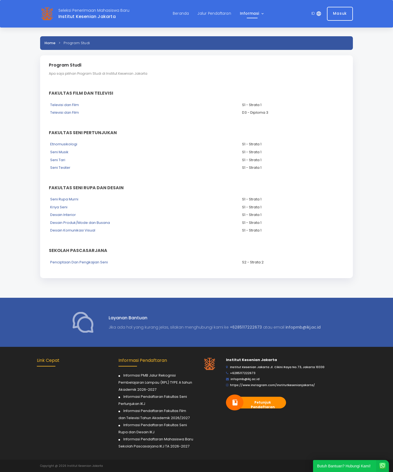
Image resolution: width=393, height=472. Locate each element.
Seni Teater (60, 167)
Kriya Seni (58, 207)
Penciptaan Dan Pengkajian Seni (79, 262)
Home (49, 43)
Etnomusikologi (63, 144)
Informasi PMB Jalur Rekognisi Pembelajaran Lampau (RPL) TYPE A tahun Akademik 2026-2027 (155, 382)
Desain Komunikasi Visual (72, 230)
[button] (252, 13)
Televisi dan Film (64, 104)
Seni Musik (59, 152)
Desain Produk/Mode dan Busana (80, 222)
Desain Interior (63, 214)
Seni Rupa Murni (64, 199)
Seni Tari (57, 160)
